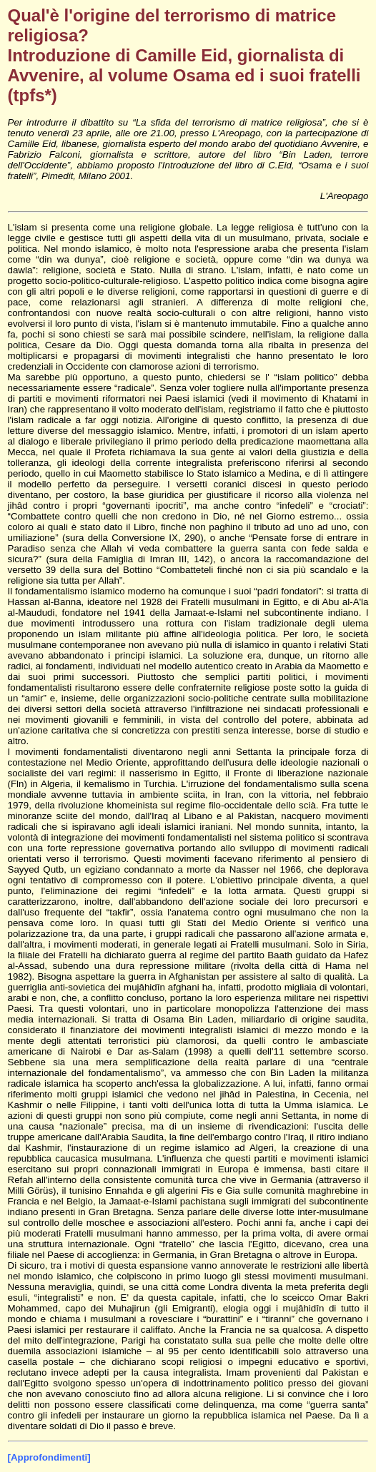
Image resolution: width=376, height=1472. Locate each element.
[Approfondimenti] (49, 1457)
